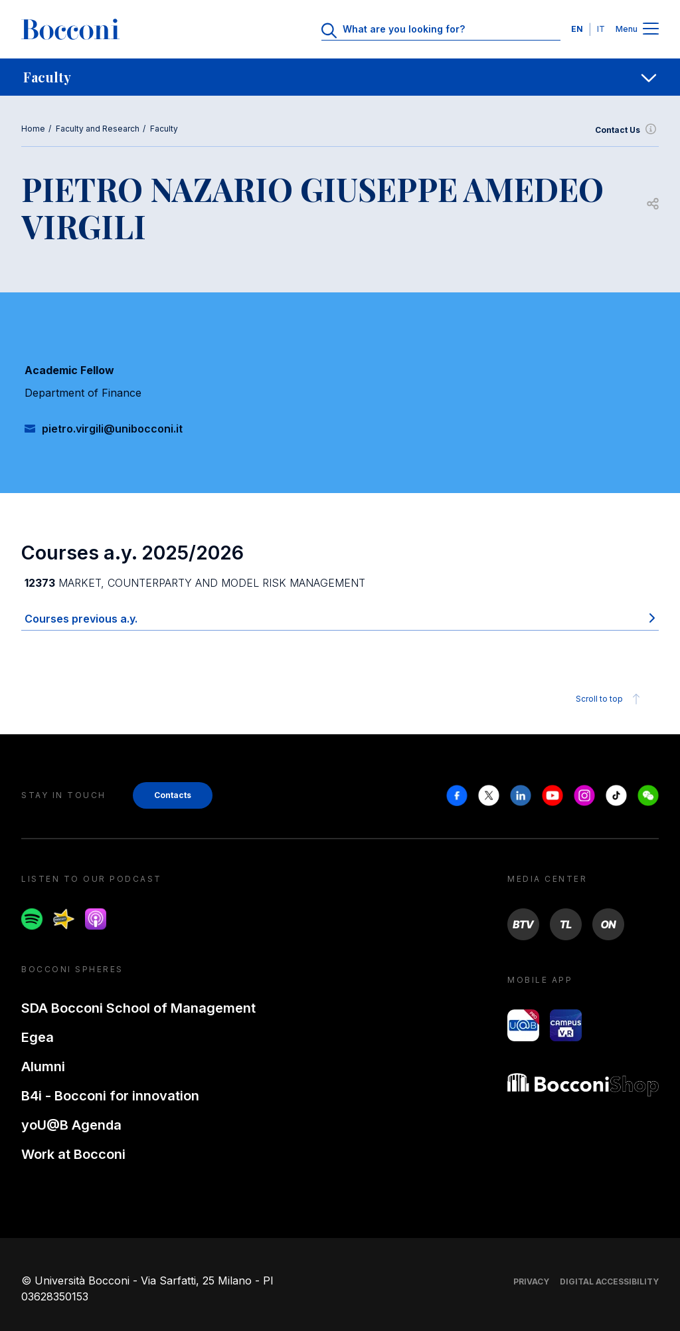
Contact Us (627, 130)
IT (601, 29)
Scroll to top (610, 699)
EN (577, 29)
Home (33, 129)
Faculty (164, 129)
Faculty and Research (97, 129)
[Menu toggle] (651, 29)
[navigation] (340, 77)
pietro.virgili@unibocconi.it (112, 428)
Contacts (172, 795)
